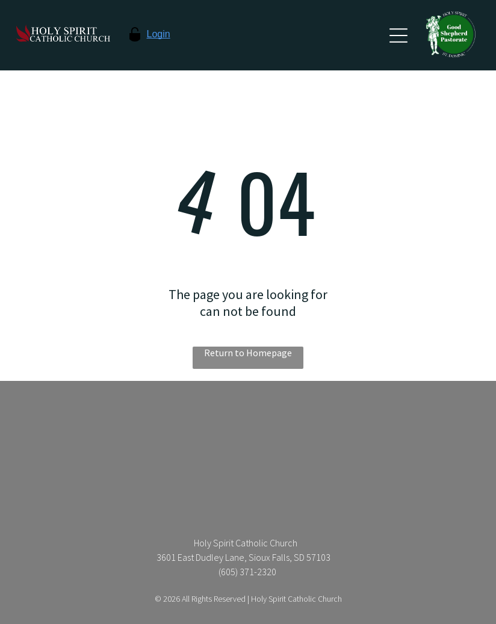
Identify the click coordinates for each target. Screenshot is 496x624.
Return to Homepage (248, 353)
